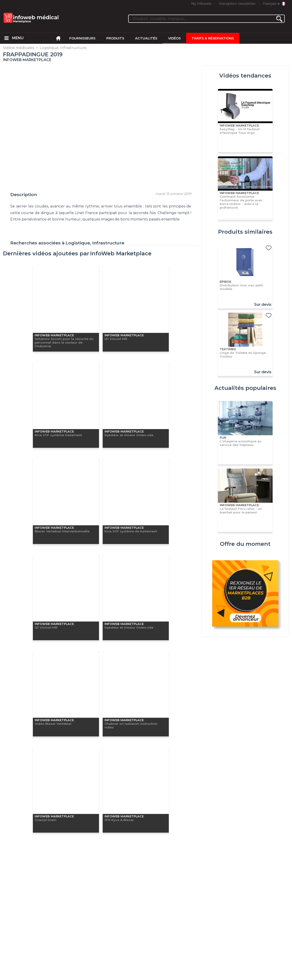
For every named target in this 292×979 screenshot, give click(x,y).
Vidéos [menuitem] (174, 38)
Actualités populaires (245, 388)
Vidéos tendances (245, 75)
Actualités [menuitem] (146, 38)
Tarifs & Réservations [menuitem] (213, 38)
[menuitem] (6, 38)
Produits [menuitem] (115, 38)
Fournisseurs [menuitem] (82, 38)
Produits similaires (245, 231)
